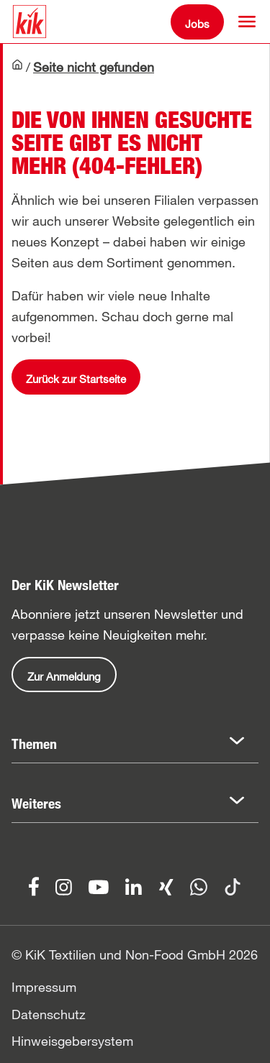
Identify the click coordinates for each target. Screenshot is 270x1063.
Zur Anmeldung (64, 676)
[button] (246, 21)
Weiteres (36, 803)
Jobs (197, 23)
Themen (34, 744)
